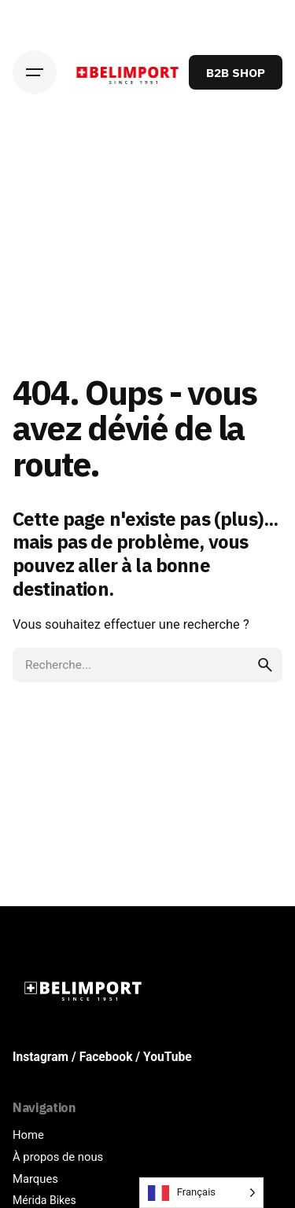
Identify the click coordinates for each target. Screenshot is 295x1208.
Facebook (106, 1057)
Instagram (40, 1057)
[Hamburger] (35, 72)
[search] (265, 665)
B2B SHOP (235, 72)
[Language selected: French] (201, 1192)
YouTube (167, 1057)
